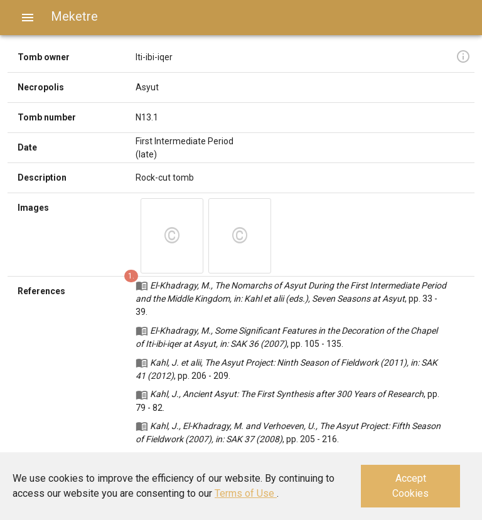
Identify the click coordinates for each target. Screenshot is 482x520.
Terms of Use (246, 493)
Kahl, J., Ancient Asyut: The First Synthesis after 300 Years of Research (287, 394)
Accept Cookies (410, 485)
